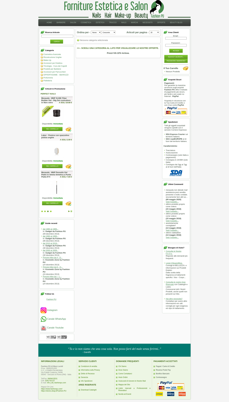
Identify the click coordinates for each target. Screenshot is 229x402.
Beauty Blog (176, 22)
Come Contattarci (125, 374)
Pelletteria (48, 81)
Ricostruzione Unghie (53, 57)
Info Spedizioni (86, 381)
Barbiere (61, 22)
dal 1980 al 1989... (50, 229)
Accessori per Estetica (53, 63)
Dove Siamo (123, 370)
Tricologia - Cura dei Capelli (55, 66)
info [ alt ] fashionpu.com (56, 383)
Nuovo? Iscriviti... (176, 57)
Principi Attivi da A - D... (52, 257)
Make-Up (47, 60)
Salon (73, 22)
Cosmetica (86, 22)
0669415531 (52, 379)
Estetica (100, 22)
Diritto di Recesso (88, 374)
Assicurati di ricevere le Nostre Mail (132, 381)
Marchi (134, 22)
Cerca (57, 41)
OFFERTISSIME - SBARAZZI (56, 75)
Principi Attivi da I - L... (52, 276)
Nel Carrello (52, 129)
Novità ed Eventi (124, 394)
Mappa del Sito (124, 385)
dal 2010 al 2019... (50, 243)
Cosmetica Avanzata (52, 54)
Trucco (113, 22)
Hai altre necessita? (174, 299)
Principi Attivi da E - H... (53, 267)
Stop (71, 211)
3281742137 (50, 381)
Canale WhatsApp (53, 319)
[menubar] (114, 23)
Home (49, 22)
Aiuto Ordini (122, 377)
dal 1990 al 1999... (50, 236)
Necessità (147, 22)
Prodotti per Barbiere (52, 69)
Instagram (49, 310)
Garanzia (84, 377)
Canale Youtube (52, 327)
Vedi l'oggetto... (172, 202)
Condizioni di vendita (89, 366)
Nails (123, 22)
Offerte (161, 22)
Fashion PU (51, 299)
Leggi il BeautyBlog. (174, 263)
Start (69, 211)
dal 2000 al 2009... (50, 250)
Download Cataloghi (89, 390)
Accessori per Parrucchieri (55, 72)
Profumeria (48, 78)
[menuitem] (49, 22)
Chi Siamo (122, 366)
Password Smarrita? (176, 61)
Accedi (176, 51)
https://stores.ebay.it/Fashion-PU (53, 391)
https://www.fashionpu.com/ (51, 389)
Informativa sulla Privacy (90, 370)
